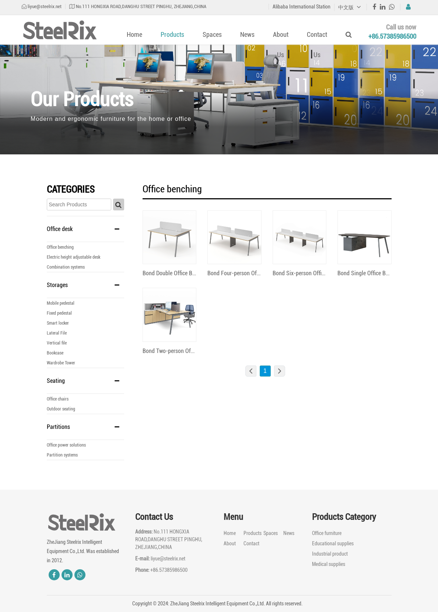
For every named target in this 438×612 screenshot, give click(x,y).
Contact (251, 543)
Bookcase (55, 353)
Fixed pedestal (59, 313)
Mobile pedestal (60, 303)
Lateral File (57, 333)
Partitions (58, 426)
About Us (280, 45)
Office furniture (326, 533)
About (230, 543)
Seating (56, 380)
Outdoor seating (61, 409)
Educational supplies (333, 543)
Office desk (60, 228)
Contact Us (317, 45)
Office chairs (58, 399)
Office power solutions (66, 445)
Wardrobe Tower (61, 363)
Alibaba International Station (301, 7)
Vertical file (57, 343)
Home (134, 34)
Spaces (212, 34)
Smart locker (58, 323)
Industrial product (330, 554)
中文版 (349, 7)
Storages (57, 284)
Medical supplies (328, 564)
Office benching (60, 247)
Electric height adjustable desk (73, 257)
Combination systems (66, 267)
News (247, 34)
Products (172, 34)
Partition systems (62, 455)
